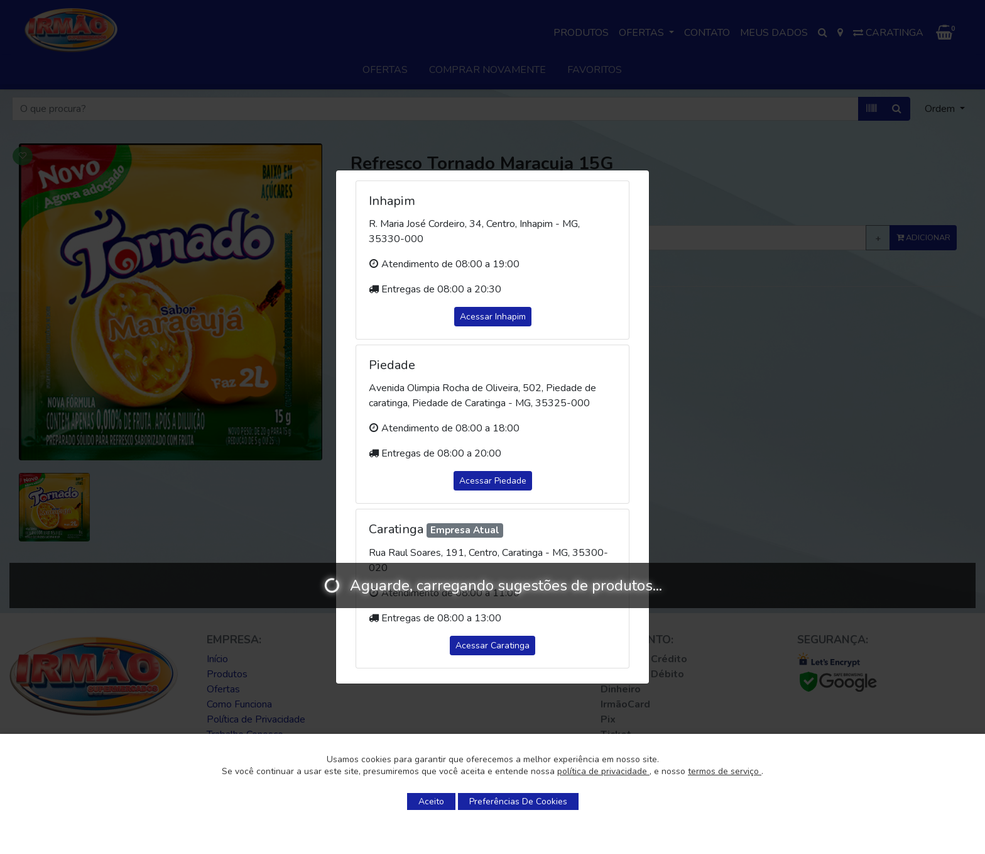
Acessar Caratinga (492, 646)
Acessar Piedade (492, 481)
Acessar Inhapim (493, 317)
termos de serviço (724, 771)
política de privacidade (603, 771)
